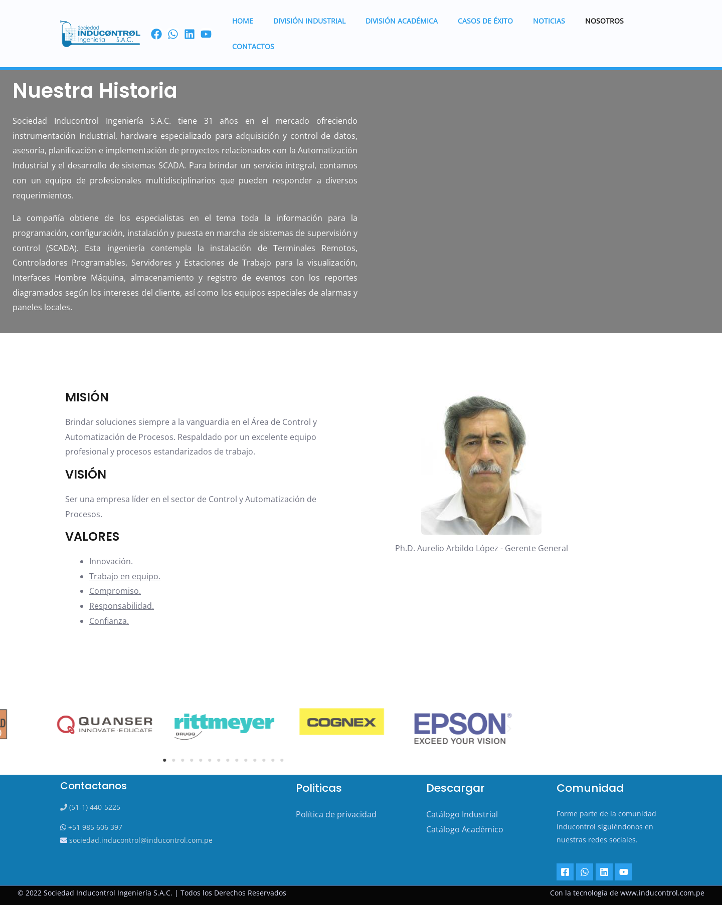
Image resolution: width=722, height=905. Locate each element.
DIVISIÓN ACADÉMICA (394, 21)
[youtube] (206, 22)
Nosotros (579, 21)
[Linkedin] (602, 871)
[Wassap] (173, 22)
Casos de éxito (472, 21)
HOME (247, 21)
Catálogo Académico (464, 829)
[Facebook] (156, 22)
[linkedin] (190, 22)
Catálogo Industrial (462, 814)
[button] (266, 729)
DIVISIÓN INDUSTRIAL (308, 21)
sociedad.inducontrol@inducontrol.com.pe (140, 840)
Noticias (530, 21)
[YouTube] (620, 871)
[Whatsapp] (583, 871)
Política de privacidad (336, 814)
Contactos (634, 21)
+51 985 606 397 (94, 827)
